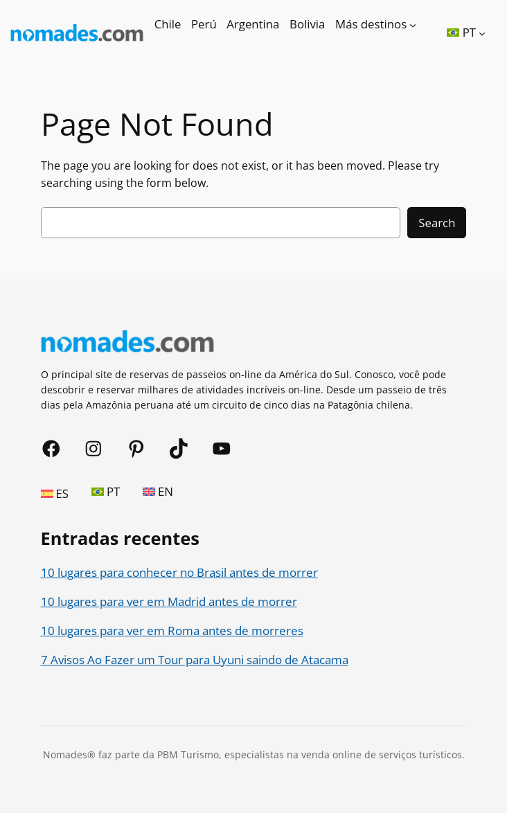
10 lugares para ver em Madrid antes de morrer (169, 601)
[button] (466, 32)
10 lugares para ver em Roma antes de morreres (172, 630)
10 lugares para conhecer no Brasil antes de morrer (179, 572)
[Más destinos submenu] (412, 24)
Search (436, 223)
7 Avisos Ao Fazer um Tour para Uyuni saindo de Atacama (194, 660)
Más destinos (371, 24)
